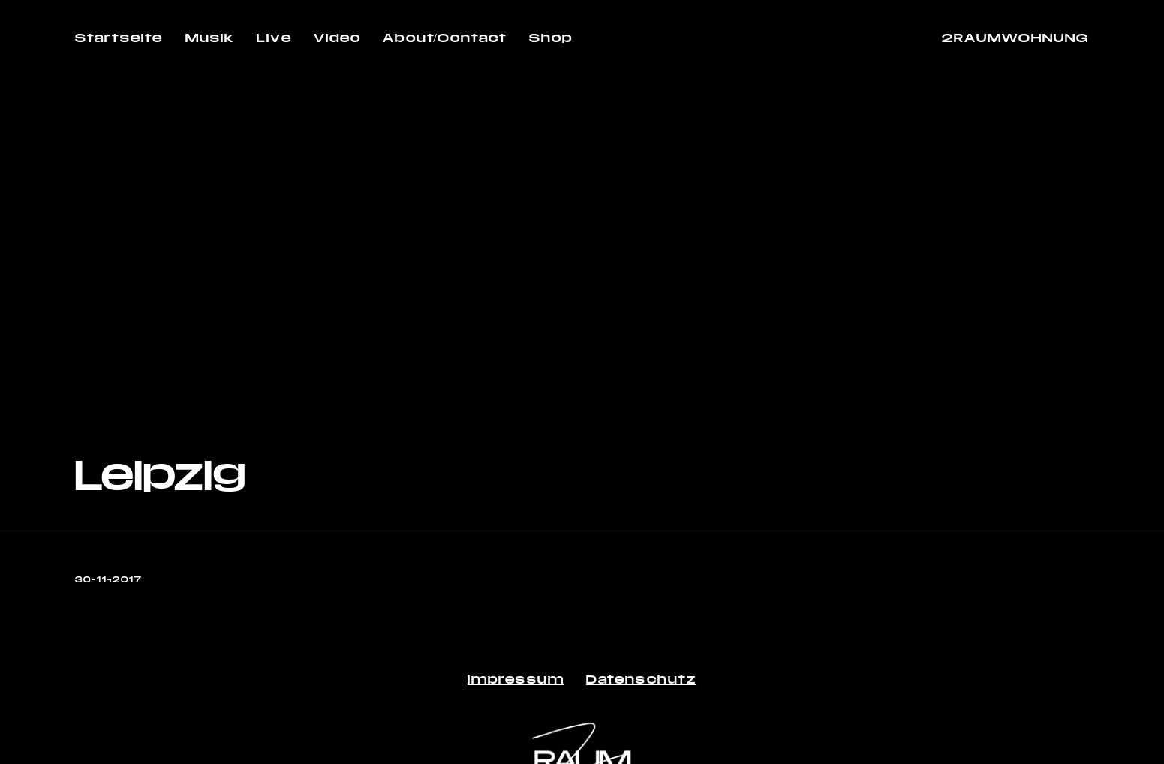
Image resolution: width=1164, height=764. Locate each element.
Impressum (516, 678)
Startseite (119, 37)
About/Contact (445, 37)
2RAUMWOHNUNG (1015, 37)
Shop (551, 37)
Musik (210, 37)
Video (338, 37)
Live (274, 37)
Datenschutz (641, 678)
